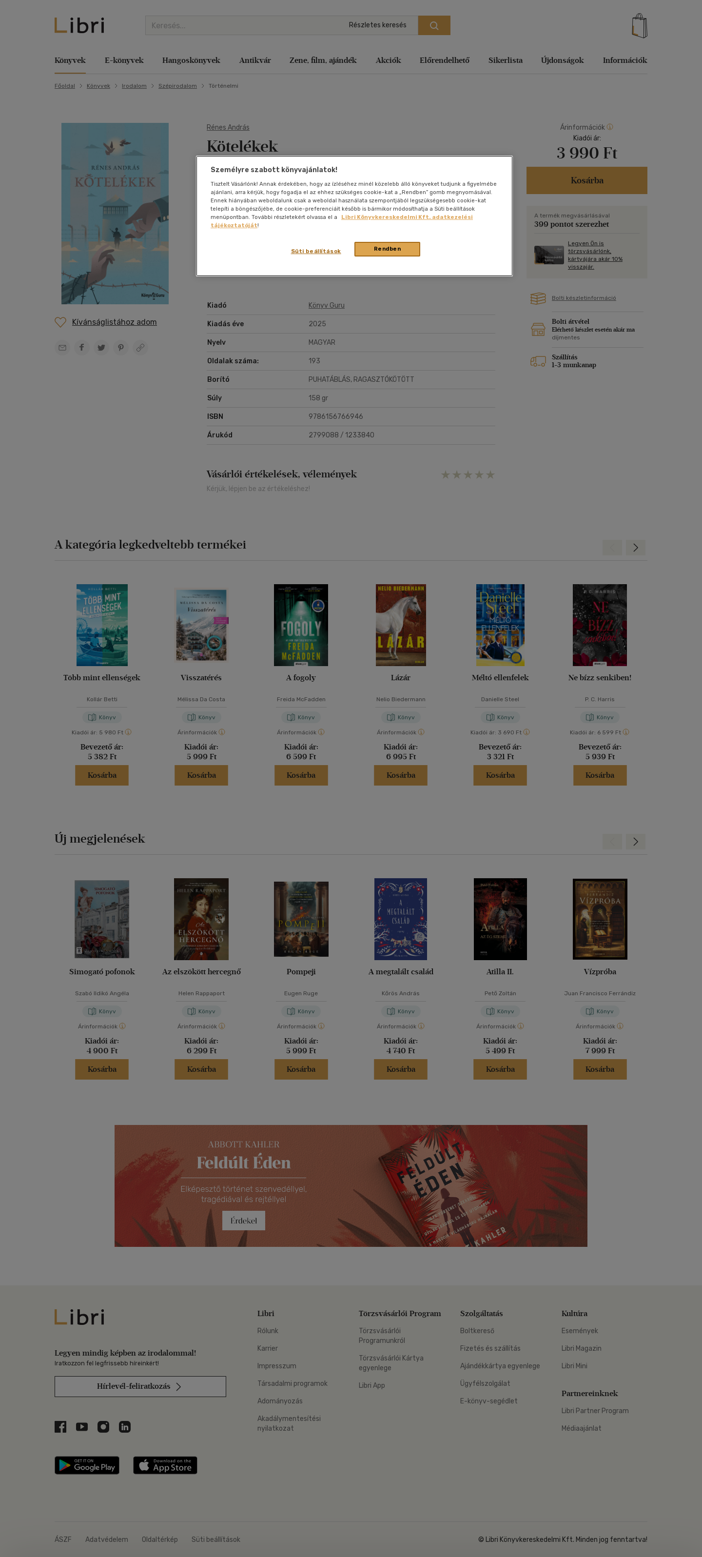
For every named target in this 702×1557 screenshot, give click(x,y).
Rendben (387, 248)
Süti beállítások (316, 251)
